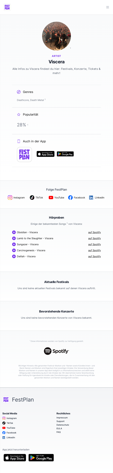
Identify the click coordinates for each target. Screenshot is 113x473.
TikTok (7, 423)
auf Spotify (94, 232)
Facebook (9, 432)
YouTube (8, 428)
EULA (59, 428)
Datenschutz (62, 425)
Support (60, 421)
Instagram (9, 418)
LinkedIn (8, 437)
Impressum (62, 417)
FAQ (58, 432)
